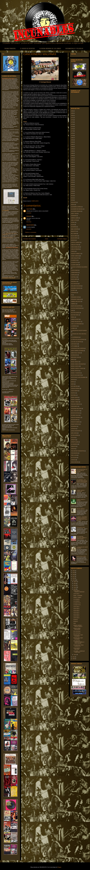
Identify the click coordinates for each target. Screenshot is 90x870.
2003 (72, 177)
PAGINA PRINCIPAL (10, 48)
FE (71, 294)
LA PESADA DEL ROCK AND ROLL (78, 333)
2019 (74, 572)
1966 (72, 111)
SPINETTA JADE (74, 441)
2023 (74, 570)
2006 (72, 184)
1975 (72, 126)
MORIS (72, 381)
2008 (72, 189)
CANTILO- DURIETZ (75, 242)
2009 (72, 191)
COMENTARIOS (74, 272)
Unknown (28, 216)
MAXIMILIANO (74, 355)
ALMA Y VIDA (74, 213)
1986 (72, 151)
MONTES (73, 379)
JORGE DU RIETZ (75, 319)
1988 (72, 153)
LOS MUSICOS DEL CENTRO (77, 348)
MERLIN (73, 359)
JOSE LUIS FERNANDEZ (76, 323)
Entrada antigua (62, 239)
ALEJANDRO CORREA (76, 206)
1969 (72, 115)
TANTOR (73, 448)
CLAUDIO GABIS (74, 264)
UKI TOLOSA (74, 457)
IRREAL (73, 317)
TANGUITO (73, 446)
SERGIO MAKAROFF (75, 430)
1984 (72, 146)
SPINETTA (73, 439)
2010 (72, 193)
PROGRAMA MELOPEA (76, 408)
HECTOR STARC (74, 314)
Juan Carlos (29, 209)
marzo (75, 654)
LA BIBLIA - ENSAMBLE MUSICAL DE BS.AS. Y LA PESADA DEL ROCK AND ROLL (82, 518)
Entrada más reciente (29, 239)
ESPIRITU (73, 290)
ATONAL (73, 222)
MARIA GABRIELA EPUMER (77, 350)
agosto (75, 581)
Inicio (46, 239)
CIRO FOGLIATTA (75, 258)
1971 (72, 117)
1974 (72, 124)
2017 (74, 576)
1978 (72, 133)
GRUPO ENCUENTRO (76, 306)
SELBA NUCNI (30, 225)
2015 (72, 200)
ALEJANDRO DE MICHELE (77, 209)
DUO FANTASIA (74, 283)
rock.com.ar (4, 339)
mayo (75, 587)
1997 (72, 164)
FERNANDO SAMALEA (76, 299)
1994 (72, 157)
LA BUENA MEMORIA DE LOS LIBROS (50, 48)
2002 (72, 175)
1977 (72, 131)
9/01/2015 (28, 221)
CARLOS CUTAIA (75, 244)
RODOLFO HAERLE (75, 421)
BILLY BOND (74, 233)
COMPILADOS (35, 201)
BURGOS (73, 240)
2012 (72, 197)
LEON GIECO (74, 343)
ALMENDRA (73, 215)
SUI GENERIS (74, 444)
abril (75, 589)
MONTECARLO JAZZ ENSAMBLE (78, 377)
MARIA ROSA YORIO (75, 352)
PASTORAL (73, 395)
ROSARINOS (74, 426)
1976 (72, 128)
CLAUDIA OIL (74, 260)
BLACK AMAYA (74, 235)
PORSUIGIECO (74, 406)
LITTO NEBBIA (74, 346)
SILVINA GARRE (74, 435)
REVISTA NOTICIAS (75, 413)
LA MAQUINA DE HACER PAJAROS (79, 330)
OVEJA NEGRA (74, 390)
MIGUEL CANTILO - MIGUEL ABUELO (77, 626)
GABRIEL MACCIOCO (76, 301)
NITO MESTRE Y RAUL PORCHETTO (78, 645)
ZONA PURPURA (75, 462)
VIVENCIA (73, 459)
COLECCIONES (74, 270)
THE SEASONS (74, 453)
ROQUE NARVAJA (75, 424)
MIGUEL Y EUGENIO (75, 372)
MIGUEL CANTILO (75, 366)
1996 (72, 162)
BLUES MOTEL (74, 237)
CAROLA (73, 251)
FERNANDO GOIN (75, 297)
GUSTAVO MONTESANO (76, 308)
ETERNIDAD (74, 292)
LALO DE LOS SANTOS (76, 341)
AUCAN (72, 224)
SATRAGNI (73, 428)
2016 (74, 578)
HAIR (72, 310)
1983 (72, 144)
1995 (72, 159)
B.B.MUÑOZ (73, 226)
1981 (72, 139)
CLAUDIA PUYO (74, 262)
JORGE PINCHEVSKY (76, 321)
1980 (72, 137)
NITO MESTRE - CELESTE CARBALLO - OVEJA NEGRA (82, 537)
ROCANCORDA (74, 419)
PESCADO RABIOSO (75, 404)
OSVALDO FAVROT (75, 388)
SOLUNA (73, 437)
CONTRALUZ (74, 277)
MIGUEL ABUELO (75, 361)
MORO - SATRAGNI (77, 595)
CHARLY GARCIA (75, 255)
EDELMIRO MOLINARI (76, 285)
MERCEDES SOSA (75, 357)
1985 (72, 148)
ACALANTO (73, 202)
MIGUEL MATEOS (75, 370)
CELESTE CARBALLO (76, 253)
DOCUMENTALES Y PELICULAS (74, 48)
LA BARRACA (74, 326)
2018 (74, 574)
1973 (72, 122)
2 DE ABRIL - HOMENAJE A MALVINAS (79, 652)
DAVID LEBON (74, 279)
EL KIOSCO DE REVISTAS (27, 48)
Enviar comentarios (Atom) (48, 242)
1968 (72, 113)
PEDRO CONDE (74, 399)
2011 (72, 195)
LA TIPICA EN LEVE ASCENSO (78, 339)
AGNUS (72, 204)
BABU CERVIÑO (74, 229)
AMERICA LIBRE (74, 217)
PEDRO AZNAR (74, 397)
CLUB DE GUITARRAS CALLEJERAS (79, 267)
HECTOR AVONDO (75, 312)
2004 (72, 180)
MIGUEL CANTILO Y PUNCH (77, 368)
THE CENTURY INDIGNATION (77, 450)
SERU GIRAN (74, 433)
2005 (72, 182)
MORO (72, 384)
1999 (72, 168)
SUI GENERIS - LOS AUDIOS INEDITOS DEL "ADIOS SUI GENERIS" (82, 481)
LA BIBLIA (73, 328)
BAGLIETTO (73, 231)
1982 (72, 142)
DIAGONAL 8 (74, 281)
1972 (72, 119)
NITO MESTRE (74, 386)
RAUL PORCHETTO (75, 410)
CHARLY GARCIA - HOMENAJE (81, 491)
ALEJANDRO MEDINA (76, 211)
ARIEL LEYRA (74, 220)
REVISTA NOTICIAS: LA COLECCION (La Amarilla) (82, 470)
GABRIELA (73, 303)
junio (75, 585)
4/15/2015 (28, 213)
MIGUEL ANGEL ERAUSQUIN (77, 364)
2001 (72, 173)
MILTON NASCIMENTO (76, 375)
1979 (72, 135)
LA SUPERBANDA (75, 337)
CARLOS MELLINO (75, 246)
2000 (72, 171)
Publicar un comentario (30, 232)
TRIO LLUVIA (74, 455)
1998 (72, 166)
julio (75, 583)
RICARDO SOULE (75, 415)
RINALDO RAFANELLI (76, 417)
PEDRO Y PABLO (75, 401)
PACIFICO (73, 392)
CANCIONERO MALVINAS (76, 649)
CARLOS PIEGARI (75, 249)
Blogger (59, 867)
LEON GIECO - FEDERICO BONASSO (78, 591)
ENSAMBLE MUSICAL (76, 288)
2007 (72, 186)
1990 (72, 155)
